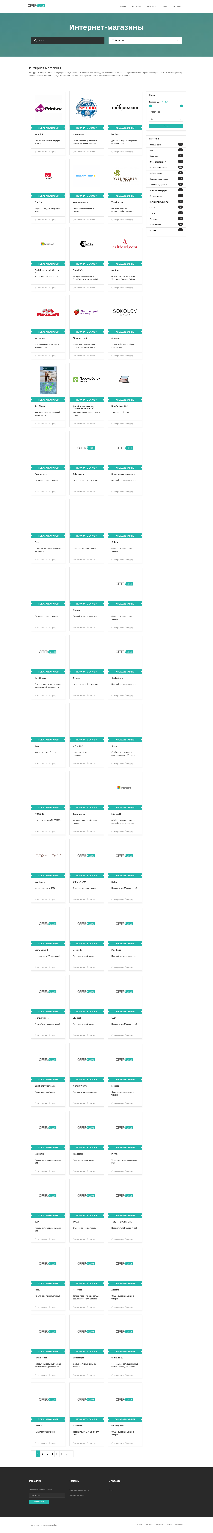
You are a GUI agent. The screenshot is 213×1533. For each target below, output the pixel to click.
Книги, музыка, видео (158, 179)
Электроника (155, 224)
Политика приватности (79, 1490)
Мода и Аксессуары (158, 190)
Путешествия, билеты (159, 202)
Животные (154, 156)
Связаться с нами (76, 1495)
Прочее (152, 230)
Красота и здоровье (158, 185)
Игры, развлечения (157, 162)
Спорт (152, 207)
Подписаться (39, 1502)
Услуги (152, 213)
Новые (165, 6)
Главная (123, 6)
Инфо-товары (155, 173)
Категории (177, 6)
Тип (166, 119)
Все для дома (155, 145)
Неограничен (41, 152)
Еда (151, 150)
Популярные (151, 6)
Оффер (52, 152)
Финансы (153, 219)
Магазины (136, 6)
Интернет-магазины (158, 167)
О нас (111, 1490)
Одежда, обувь (155, 196)
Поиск (166, 126)
